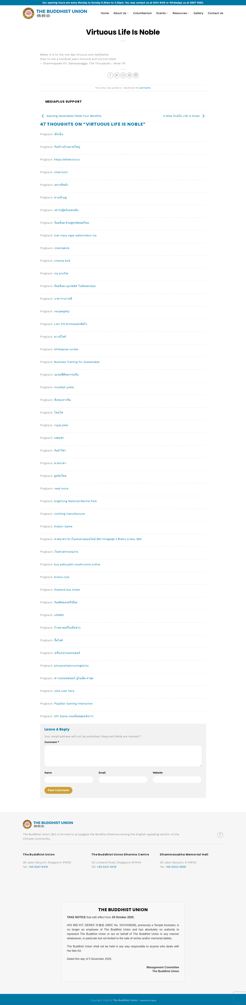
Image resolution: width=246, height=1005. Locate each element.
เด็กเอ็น (58, 134)
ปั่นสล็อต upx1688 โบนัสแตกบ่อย (74, 286)
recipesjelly (61, 311)
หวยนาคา (60, 463)
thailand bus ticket (67, 589)
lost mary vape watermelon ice (75, 235)
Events (162, 13)
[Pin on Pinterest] (129, 75)
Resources (181, 13)
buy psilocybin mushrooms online (77, 564)
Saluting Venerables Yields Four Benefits (70, 116)
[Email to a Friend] (123, 75)
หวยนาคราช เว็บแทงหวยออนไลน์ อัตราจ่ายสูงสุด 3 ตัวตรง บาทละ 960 (98, 539)
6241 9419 (159, 2)
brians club (61, 577)
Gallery (198, 13)
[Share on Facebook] (110, 75)
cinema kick (62, 260)
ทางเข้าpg (60, 197)
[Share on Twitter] (117, 75)
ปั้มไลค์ (58, 640)
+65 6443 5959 (176, 866)
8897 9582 (196, 2)
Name (48, 772)
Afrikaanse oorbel (66, 349)
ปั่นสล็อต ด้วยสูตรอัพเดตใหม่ (71, 222)
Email (102, 772)
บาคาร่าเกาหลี (63, 298)
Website (158, 772)
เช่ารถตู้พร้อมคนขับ (66, 210)
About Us (121, 13)
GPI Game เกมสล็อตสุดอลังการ (73, 716)
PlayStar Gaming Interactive (73, 703)
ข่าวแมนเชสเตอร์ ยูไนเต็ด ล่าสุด (73, 678)
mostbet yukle (64, 387)
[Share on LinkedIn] (136, 75)
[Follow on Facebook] (220, 835)
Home (105, 13)
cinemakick (61, 248)
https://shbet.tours (67, 159)
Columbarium (142, 13)
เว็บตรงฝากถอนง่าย (66, 551)
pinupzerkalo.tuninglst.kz (71, 665)
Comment (51, 742)
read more (61, 488)
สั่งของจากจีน (62, 400)
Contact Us (215, 13)
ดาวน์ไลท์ (60, 336)
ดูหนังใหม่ (60, 475)
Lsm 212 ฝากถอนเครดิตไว (70, 324)
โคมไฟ (58, 412)
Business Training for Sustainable (76, 362)
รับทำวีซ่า (60, 450)
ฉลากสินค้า (61, 184)
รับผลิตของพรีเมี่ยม (65, 602)
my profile (61, 273)
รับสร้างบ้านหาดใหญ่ (67, 146)
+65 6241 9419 (38, 866)
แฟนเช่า (59, 438)
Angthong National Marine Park (75, 501)
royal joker (61, 425)
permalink (145, 87)
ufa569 (59, 615)
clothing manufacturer (69, 513)
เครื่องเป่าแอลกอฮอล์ (67, 653)
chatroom (61, 172)
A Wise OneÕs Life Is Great (184, 116)
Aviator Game (63, 526)
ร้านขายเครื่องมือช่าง (67, 627)
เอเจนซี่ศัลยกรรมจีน (66, 374)
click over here (64, 691)
